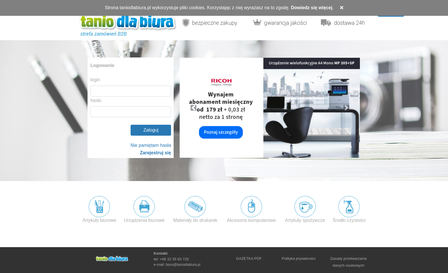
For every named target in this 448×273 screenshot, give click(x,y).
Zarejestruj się (155, 152)
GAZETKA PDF (249, 258)
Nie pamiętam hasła (151, 145)
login (95, 79)
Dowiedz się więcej (311, 7)
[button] (193, 108)
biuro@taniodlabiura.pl (183, 265)
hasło (95, 100)
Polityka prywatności (299, 258)
